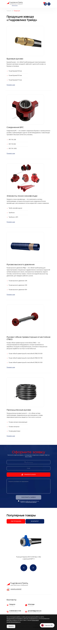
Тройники (11, 212)
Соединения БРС (15, 127)
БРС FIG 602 (11, 144)
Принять (11, 626)
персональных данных (30, 502)
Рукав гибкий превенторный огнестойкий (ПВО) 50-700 (24, 358)
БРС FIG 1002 (12, 148)
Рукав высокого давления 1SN (17, 280)
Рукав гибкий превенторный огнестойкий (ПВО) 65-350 (24, 362)
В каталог (35, 521)
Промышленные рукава (19, 410)
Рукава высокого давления (21, 264)
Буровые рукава (15, 59)
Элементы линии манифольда (22, 196)
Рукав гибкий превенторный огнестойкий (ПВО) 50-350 (24, 353)
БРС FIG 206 (11, 139)
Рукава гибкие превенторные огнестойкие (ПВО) (28, 338)
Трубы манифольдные (14, 208)
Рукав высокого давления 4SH (17, 289)
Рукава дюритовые (13, 431)
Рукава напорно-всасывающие (17, 422)
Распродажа (16, 521)
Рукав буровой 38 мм (14, 71)
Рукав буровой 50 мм (14, 75)
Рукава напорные (13, 426)
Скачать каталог (14, 589)
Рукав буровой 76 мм (14, 80)
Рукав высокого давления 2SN (17, 285)
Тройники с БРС (12, 217)
